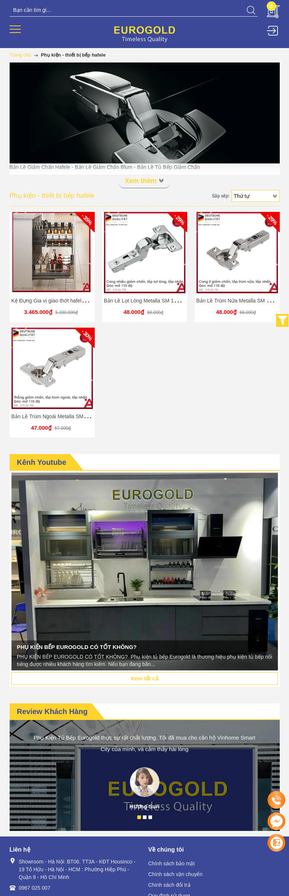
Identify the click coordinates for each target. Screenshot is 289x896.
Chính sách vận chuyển (175, 874)
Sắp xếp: (220, 196)
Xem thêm (144, 181)
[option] (144, 571)
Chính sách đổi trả (169, 885)
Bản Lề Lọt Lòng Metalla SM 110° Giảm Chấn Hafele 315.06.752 (178, 301)
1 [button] (139, 817)
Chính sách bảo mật (171, 863)
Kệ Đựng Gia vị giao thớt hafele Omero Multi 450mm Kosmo (80, 301)
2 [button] (145, 817)
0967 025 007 (35, 888)
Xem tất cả (144, 678)
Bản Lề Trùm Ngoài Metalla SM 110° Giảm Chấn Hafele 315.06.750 (89, 416)
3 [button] (150, 817)
